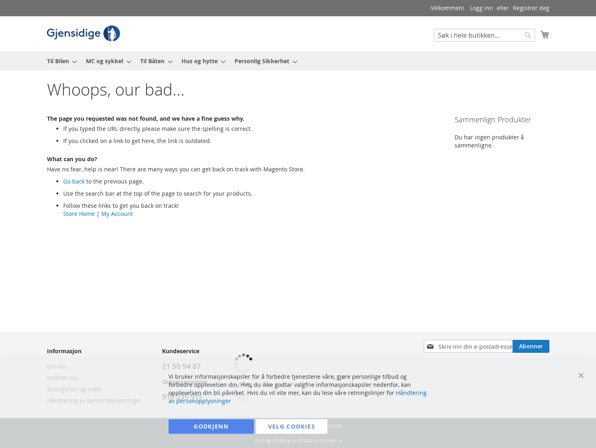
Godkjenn (211, 426)
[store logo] (83, 33)
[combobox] (484, 35)
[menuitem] (59, 60)
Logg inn (481, 8)
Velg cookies (291, 426)
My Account (117, 214)
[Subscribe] (531, 346)
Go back (74, 181)
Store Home (79, 214)
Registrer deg (531, 8)
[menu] (298, 60)
